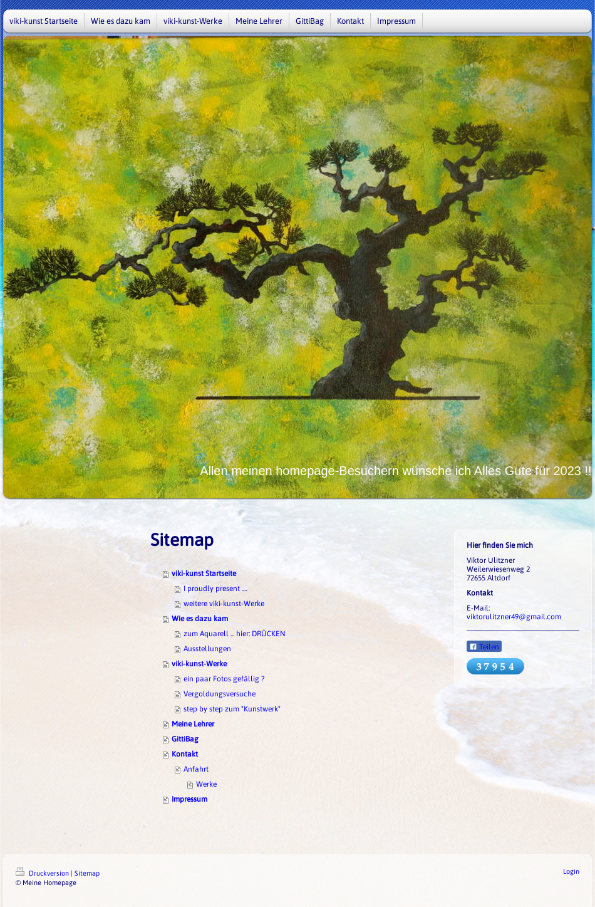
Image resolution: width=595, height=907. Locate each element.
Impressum (189, 799)
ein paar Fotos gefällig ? (224, 678)
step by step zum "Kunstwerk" (232, 709)
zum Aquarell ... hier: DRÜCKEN (235, 633)
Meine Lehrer (193, 724)
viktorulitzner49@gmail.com (514, 616)
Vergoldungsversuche (220, 693)
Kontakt (185, 754)
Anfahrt (196, 769)
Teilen (484, 646)
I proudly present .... (215, 588)
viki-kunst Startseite (204, 573)
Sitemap (87, 873)
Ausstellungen (207, 648)
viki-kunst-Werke (199, 663)
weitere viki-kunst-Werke (224, 603)
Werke (206, 784)
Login (571, 871)
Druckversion (43, 873)
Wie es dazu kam (200, 618)
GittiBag (185, 739)
